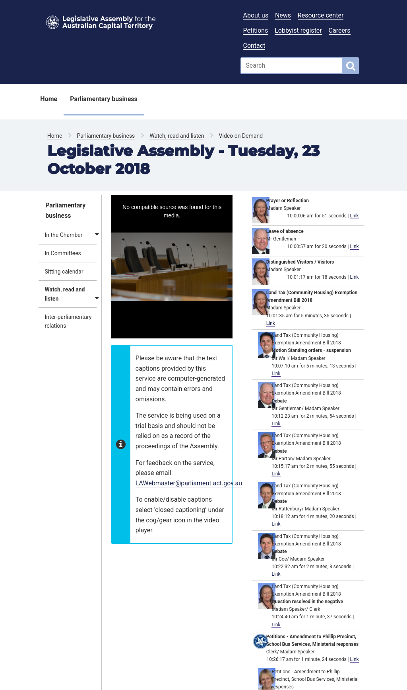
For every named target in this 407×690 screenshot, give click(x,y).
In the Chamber (64, 235)
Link (354, 216)
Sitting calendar (64, 271)
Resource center (320, 15)
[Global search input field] (291, 65)
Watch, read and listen (176, 136)
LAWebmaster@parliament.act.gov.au (189, 483)
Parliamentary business (104, 99)
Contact (254, 45)
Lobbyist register (298, 30)
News (283, 15)
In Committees (63, 253)
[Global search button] (351, 65)
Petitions (255, 30)
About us (255, 15)
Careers (340, 30)
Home (48, 99)
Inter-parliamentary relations (68, 321)
